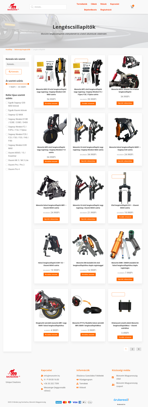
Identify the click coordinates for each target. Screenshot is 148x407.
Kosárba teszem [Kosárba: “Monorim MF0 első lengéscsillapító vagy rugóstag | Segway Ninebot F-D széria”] (51, 161)
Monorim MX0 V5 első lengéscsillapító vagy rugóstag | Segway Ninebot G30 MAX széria (51, 91)
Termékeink (82, 4)
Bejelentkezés (90, 10)
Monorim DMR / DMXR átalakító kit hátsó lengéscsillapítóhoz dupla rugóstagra (125, 265)
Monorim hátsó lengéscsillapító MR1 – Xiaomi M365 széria (51, 206)
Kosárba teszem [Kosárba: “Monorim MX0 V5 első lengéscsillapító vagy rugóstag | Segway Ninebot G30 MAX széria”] (51, 103)
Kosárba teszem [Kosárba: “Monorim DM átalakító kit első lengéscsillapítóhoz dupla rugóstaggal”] (88, 274)
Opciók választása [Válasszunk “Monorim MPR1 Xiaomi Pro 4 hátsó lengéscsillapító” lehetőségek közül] (125, 103)
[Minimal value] (17, 84)
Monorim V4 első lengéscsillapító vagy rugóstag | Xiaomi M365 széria (88, 206)
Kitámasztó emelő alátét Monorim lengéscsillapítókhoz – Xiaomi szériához (125, 325)
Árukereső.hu (121, 404)
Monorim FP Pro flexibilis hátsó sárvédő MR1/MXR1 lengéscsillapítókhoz (88, 324)
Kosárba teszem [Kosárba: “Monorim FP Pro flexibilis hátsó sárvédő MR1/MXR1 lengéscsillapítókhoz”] (88, 335)
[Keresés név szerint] (17, 64)
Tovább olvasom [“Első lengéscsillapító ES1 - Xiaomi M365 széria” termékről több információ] (125, 217)
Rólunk (103, 4)
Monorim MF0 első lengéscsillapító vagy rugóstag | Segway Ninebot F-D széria (51, 149)
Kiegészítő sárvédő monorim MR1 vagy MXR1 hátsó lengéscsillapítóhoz (51, 324)
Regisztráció (105, 10)
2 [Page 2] (132, 349)
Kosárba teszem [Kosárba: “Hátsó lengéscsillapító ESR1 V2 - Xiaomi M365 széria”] (51, 274)
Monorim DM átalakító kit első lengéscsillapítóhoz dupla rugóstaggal (88, 264)
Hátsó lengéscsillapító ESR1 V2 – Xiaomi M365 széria (51, 264)
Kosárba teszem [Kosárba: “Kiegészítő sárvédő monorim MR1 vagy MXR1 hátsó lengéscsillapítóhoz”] (51, 335)
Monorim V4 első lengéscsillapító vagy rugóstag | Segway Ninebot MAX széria (88, 148)
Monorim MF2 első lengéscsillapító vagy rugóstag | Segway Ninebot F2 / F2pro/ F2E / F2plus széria (88, 91)
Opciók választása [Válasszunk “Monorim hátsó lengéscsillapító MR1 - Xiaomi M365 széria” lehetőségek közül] (51, 219)
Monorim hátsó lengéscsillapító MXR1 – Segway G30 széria (125, 148)
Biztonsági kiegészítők (22, 49)
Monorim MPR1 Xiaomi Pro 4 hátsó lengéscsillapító (125, 90)
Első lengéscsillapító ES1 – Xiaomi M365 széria (125, 206)
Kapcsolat (114, 4)
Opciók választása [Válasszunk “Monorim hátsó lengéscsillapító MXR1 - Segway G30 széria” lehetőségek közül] (125, 161)
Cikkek (94, 4)
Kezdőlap (9, 49)
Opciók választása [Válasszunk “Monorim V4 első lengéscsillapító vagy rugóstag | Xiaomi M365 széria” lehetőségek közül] (88, 219)
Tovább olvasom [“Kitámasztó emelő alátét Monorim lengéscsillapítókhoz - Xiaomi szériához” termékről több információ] (125, 337)
